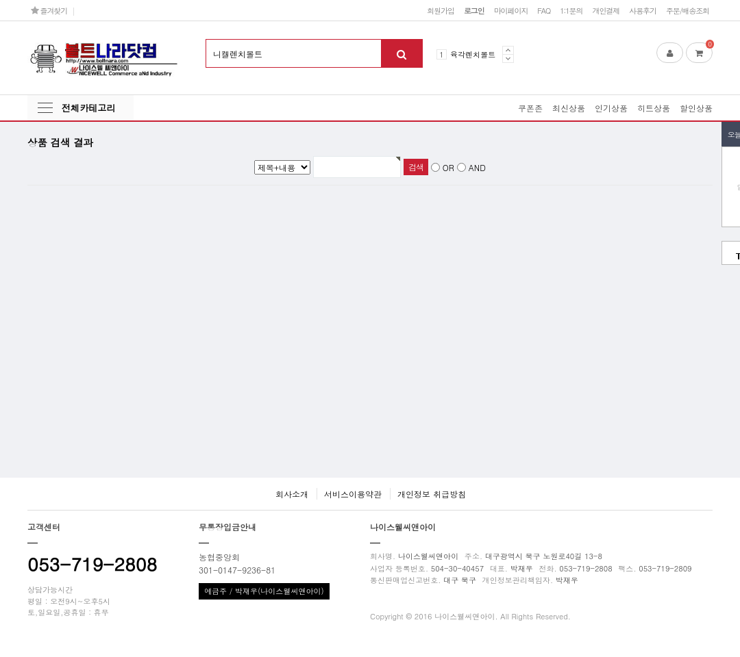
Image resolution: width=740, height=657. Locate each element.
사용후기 (642, 10)
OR (448, 167)
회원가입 (440, 10)
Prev (508, 50)
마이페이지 (511, 10)
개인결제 (605, 10)
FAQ (543, 10)
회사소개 (291, 494)
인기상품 (611, 108)
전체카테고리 (88, 107)
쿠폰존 (530, 108)
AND (477, 167)
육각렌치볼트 (472, 54)
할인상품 (696, 108)
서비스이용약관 (353, 494)
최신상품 (568, 108)
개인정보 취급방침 (431, 494)
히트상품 (653, 108)
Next (508, 58)
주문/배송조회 (687, 10)
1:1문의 (571, 10)
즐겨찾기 (49, 10)
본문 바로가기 (0, 0)
